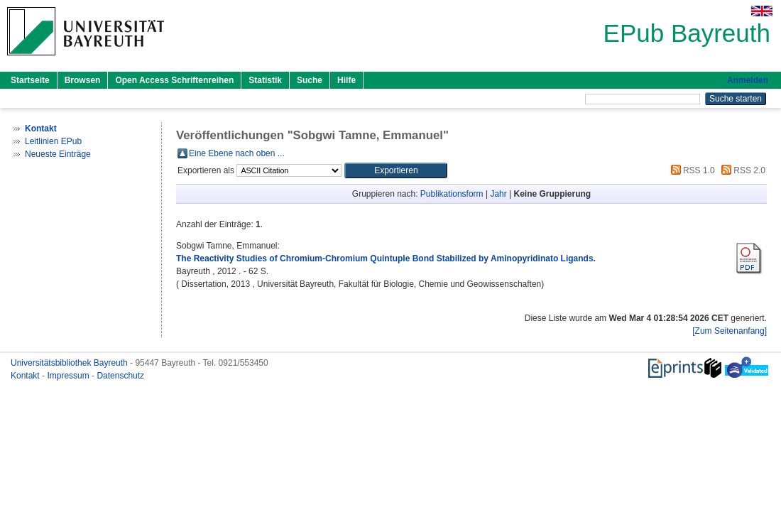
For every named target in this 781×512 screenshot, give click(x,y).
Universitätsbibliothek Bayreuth (70, 363)
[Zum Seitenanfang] (729, 331)
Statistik (265, 80)
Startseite (30, 80)
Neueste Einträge (58, 154)
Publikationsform (452, 194)
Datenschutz (120, 376)
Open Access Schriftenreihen (174, 80)
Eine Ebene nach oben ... (237, 153)
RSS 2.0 (741, 170)
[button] (395, 170)
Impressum (69, 376)
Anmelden (747, 80)
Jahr (498, 194)
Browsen (83, 80)
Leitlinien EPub (53, 141)
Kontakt (26, 376)
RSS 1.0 (691, 170)
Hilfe (346, 80)
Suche (309, 80)
